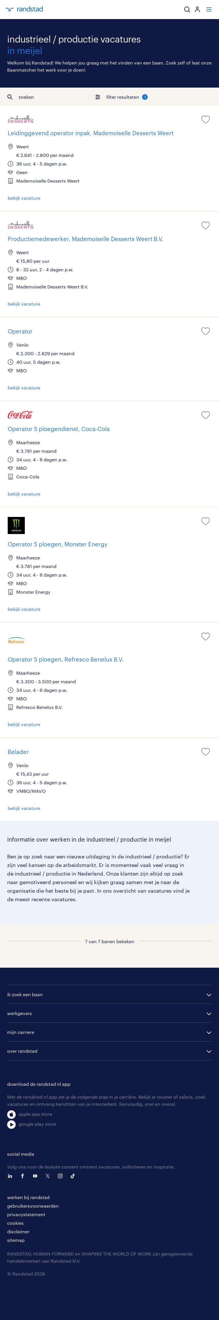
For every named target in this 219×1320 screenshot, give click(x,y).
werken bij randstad (28, 1197)
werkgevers (19, 1013)
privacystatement (26, 1214)
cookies (15, 1223)
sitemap (16, 1240)
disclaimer (18, 1231)
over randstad (22, 1051)
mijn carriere (20, 1032)
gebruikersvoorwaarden (33, 1205)
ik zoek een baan (25, 994)
